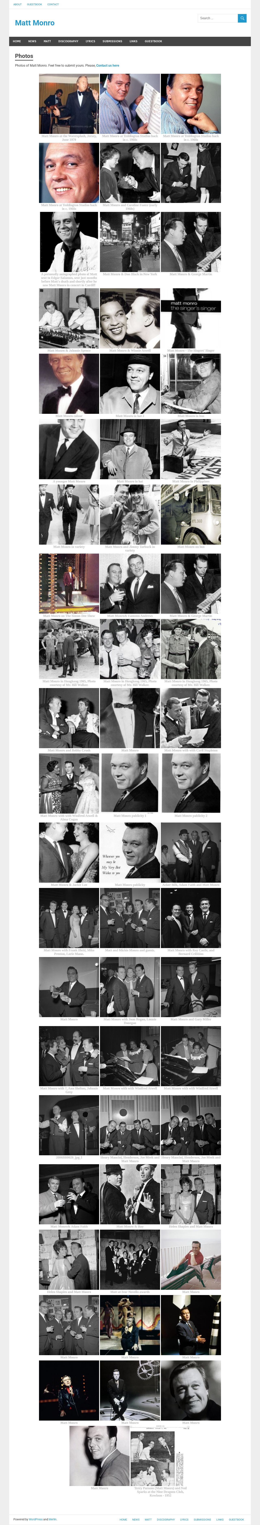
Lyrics (90, 41)
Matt (47, 41)
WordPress (36, 1519)
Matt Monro (35, 22)
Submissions (112, 41)
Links (134, 41)
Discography (68, 41)
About (17, 4)
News (32, 41)
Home (17, 41)
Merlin (52, 1519)
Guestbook (34, 4)
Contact (53, 4)
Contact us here (107, 66)
